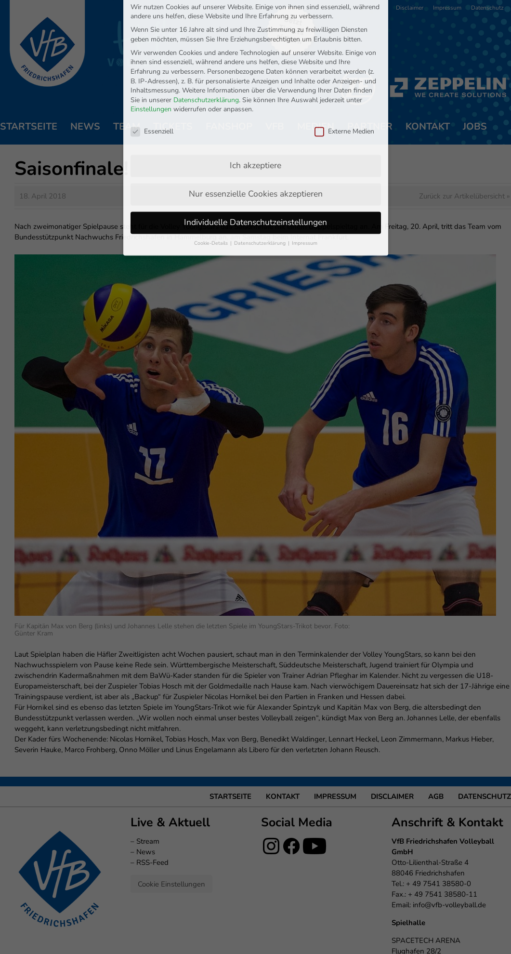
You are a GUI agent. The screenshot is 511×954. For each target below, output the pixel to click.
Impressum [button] (304, 178)
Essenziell (152, 66)
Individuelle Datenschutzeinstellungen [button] (255, 157)
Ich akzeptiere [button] (255, 100)
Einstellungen (151, 44)
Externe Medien (344, 66)
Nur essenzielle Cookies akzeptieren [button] (256, 128)
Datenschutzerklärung (206, 35)
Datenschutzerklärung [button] (260, 178)
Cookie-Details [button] (211, 178)
